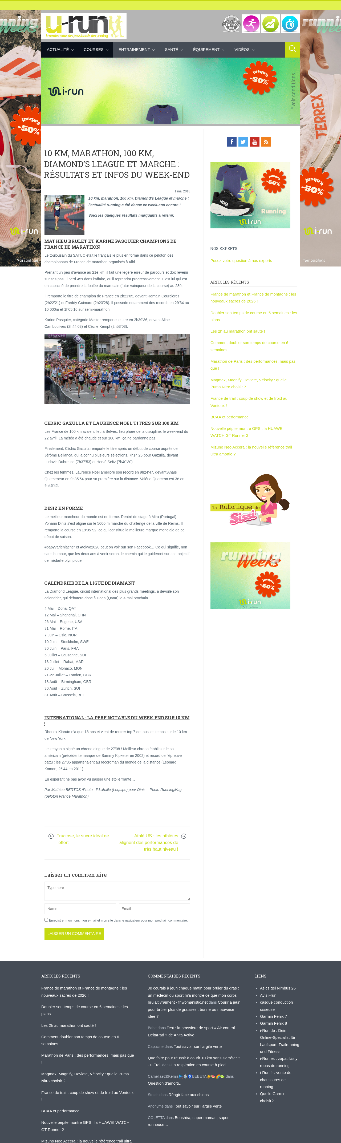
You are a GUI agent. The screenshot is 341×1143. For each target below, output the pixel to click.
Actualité (58, 49)
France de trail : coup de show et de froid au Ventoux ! (86, 1067)
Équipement (206, 49)
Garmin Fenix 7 (273, 1014)
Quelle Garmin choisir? (279, 1080)
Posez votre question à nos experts (239, 260)
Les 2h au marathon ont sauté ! (236, 329)
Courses (94, 49)
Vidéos (242, 49)
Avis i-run (267, 994)
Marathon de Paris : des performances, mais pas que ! (86, 1038)
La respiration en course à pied (194, 1054)
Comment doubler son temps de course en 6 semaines (86, 1027)
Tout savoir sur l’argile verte (196, 1036)
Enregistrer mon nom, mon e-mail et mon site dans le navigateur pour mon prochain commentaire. (118, 920)
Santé (171, 49)
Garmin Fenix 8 (273, 1020)
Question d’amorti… (164, 1071)
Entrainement (134, 49)
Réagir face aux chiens (187, 1083)
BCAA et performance (228, 411)
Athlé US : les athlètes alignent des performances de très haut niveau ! (148, 842)
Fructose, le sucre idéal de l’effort (82, 839)
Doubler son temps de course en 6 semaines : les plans (87, 1005)
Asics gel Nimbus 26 (277, 987)
